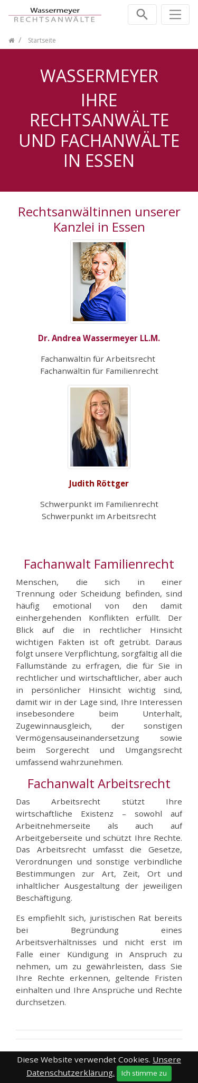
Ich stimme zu (144, 1073)
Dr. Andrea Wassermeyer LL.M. (99, 338)
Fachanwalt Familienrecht (99, 563)
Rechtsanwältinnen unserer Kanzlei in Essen (99, 219)
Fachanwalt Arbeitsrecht (99, 783)
